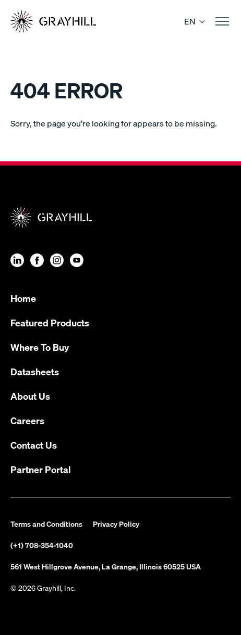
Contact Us (33, 445)
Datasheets (34, 371)
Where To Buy (39, 347)
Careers (27, 420)
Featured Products (49, 322)
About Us (30, 396)
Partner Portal (40, 469)
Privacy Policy (116, 523)
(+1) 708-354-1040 (41, 545)
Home (23, 298)
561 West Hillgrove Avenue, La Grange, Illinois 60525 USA (105, 566)
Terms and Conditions (46, 523)
